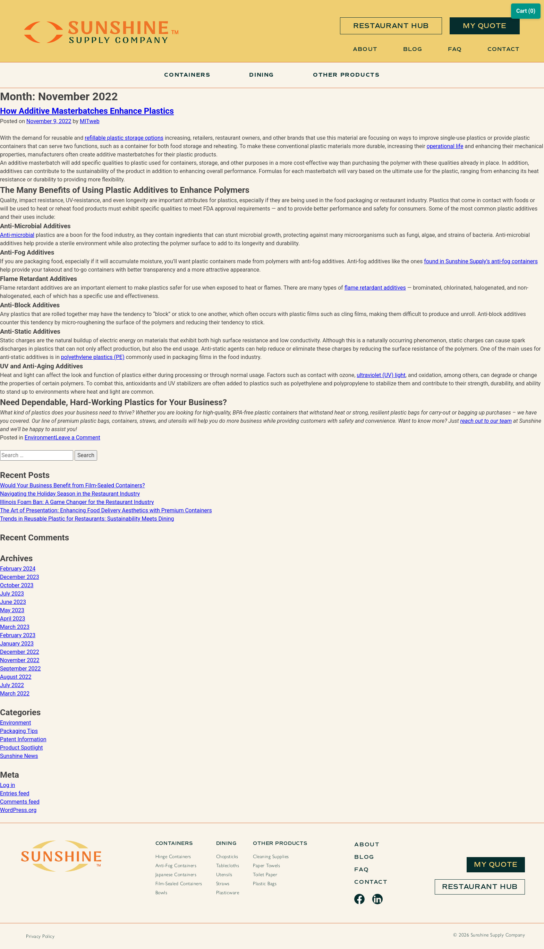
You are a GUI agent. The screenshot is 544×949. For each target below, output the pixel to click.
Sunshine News (19, 756)
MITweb (90, 121)
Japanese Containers (176, 875)
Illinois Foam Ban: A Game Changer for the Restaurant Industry (77, 502)
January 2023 (17, 643)
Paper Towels (266, 866)
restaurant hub (391, 26)
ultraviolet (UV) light (381, 375)
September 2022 (20, 668)
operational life (445, 146)
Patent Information (23, 739)
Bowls (161, 893)
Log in (7, 785)
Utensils (224, 875)
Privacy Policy (40, 936)
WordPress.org (18, 810)
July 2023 (12, 593)
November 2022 (19, 660)
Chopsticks (227, 857)
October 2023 (16, 585)
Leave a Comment (78, 437)
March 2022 (14, 693)
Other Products (346, 74)
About (365, 49)
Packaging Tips (19, 731)
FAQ (455, 49)
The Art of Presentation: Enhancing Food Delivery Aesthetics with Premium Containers (106, 510)
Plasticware (227, 893)
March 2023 (14, 627)
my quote (485, 26)
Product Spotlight (21, 747)
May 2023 (12, 610)
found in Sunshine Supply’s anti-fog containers (481, 261)
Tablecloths (227, 866)
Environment (40, 437)
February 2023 (17, 635)
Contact (503, 49)
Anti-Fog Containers (176, 866)
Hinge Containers (173, 857)
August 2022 (15, 677)
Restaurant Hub (480, 886)
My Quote (496, 864)
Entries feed (14, 793)
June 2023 (13, 602)
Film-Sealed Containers (178, 884)
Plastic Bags (265, 884)
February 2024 (17, 568)
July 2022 (12, 685)
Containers (187, 74)
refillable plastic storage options (124, 138)
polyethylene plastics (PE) (93, 357)
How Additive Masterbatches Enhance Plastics (87, 111)
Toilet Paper (265, 875)
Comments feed (20, 801)
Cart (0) (525, 11)
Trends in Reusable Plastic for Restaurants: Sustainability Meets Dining (87, 518)
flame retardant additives (375, 287)
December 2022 (19, 652)
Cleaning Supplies (271, 857)
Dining (261, 74)
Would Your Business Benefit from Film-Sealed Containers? (72, 485)
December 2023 (19, 577)
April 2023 (12, 618)
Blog (413, 49)
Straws (223, 884)
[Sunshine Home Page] (101, 41)
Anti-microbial (17, 235)
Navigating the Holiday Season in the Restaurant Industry (70, 493)
